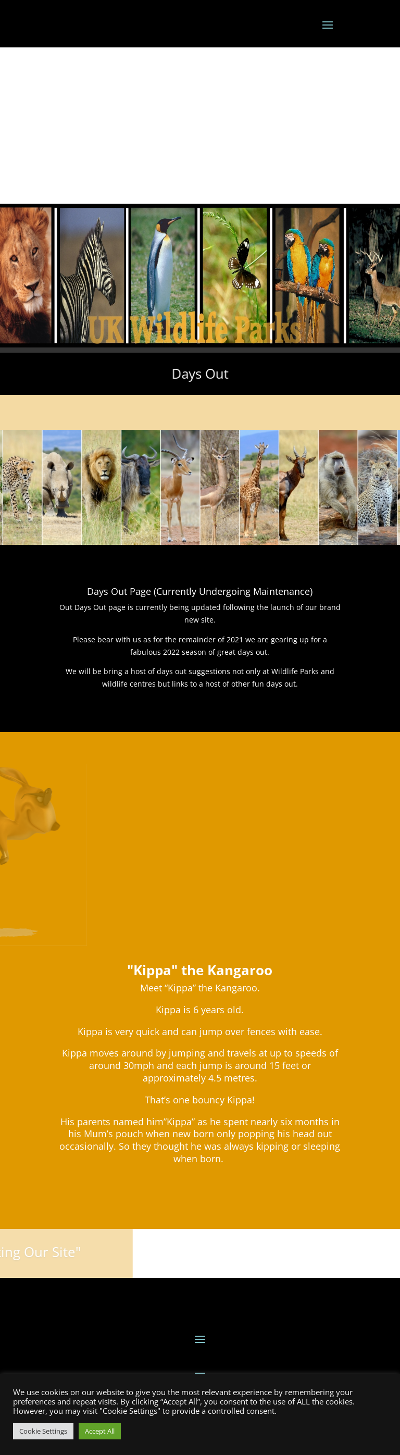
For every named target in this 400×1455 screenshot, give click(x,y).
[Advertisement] (200, 125)
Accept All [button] (100, 1431)
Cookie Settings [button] (43, 1431)
